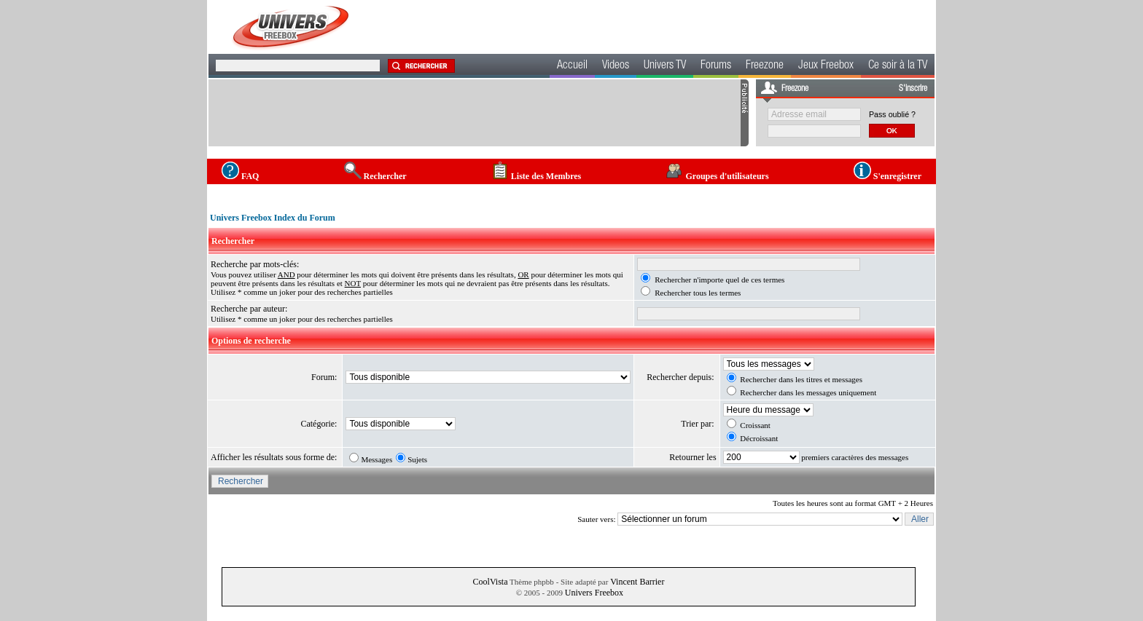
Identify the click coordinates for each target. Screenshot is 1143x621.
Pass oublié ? (892, 114)
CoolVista (490, 582)
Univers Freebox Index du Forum (272, 218)
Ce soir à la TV (897, 66)
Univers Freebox (594, 593)
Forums (716, 66)
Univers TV (665, 66)
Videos (615, 66)
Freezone (765, 66)
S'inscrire (913, 88)
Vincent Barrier (637, 582)
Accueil (572, 66)
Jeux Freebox (826, 66)
